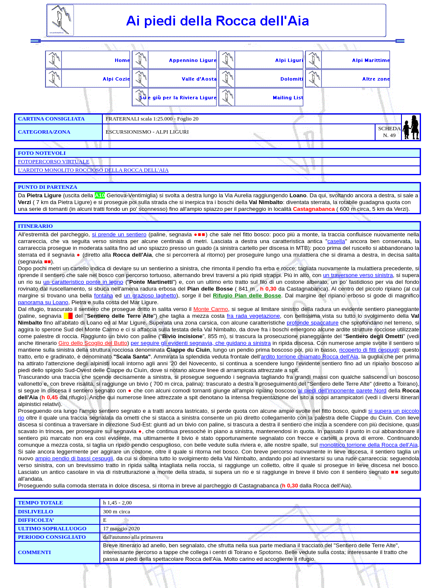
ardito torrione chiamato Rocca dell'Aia (309, 356)
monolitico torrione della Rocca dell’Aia (368, 445)
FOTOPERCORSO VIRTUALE (53, 161)
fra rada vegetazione (253, 316)
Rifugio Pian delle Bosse (247, 295)
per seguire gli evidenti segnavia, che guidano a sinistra (201, 343)
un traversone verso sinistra (358, 275)
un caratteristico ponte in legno (83, 282)
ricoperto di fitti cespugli (369, 350)
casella (336, 241)
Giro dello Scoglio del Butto (93, 343)
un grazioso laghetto (150, 295)
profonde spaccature (313, 322)
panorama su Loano (43, 302)
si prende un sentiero (119, 234)
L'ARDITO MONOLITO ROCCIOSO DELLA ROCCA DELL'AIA (93, 170)
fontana (103, 295)
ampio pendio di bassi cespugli (74, 458)
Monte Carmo (210, 309)
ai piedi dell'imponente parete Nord (342, 390)
